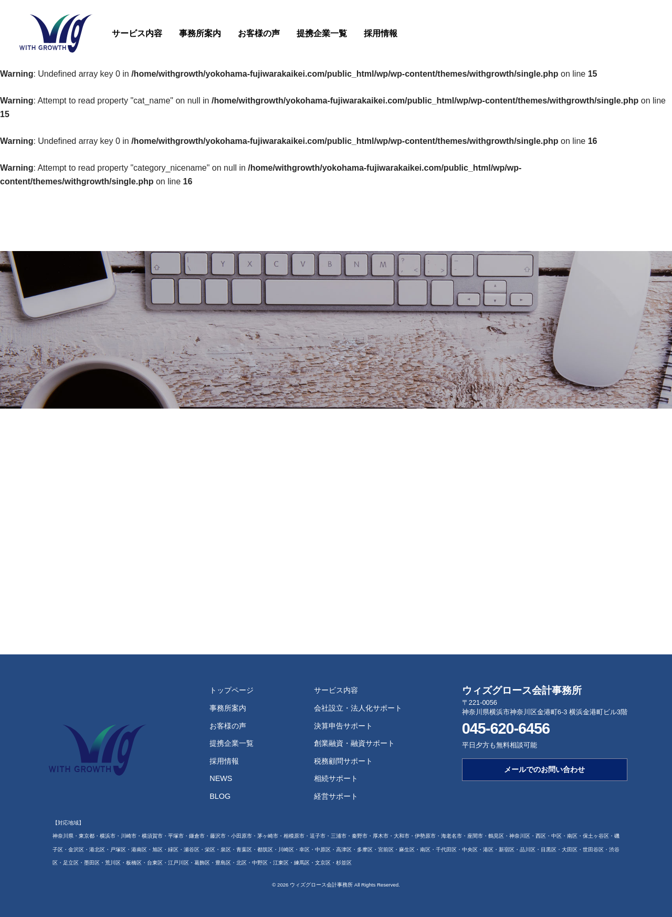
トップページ (231, 690)
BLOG (219, 796)
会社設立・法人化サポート (358, 708)
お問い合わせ (640, 31)
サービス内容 (336, 690)
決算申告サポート (343, 726)
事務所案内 (200, 33)
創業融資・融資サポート (354, 743)
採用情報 (380, 33)
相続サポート (336, 778)
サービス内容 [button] (137, 33)
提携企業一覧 (322, 33)
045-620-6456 (506, 728)
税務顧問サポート (343, 761)
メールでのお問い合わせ (544, 769)
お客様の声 (259, 33)
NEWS (220, 778)
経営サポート (336, 796)
